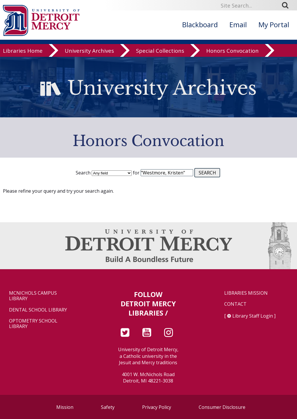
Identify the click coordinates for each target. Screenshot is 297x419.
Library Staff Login (252, 316)
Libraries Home (23, 55)
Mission (64, 407)
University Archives (89, 55)
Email (238, 24)
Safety (108, 407)
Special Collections (160, 55)
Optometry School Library (33, 323)
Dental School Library (38, 310)
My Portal (273, 24)
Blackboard (200, 24)
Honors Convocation (232, 55)
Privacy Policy (156, 407)
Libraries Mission (246, 293)
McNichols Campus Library (33, 295)
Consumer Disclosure (222, 407)
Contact (235, 304)
